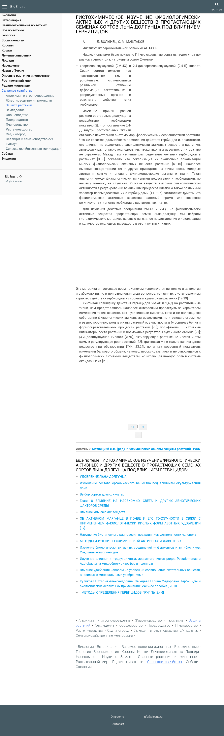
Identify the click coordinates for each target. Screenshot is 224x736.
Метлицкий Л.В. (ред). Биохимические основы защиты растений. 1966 (148, 449)
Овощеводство (17, 115)
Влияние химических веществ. (106, 512)
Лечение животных (16, 55)
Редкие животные (16, 85)
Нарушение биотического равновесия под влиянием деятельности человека (140, 535)
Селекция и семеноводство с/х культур (168, 630)
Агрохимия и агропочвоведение (30, 96)
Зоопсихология (13, 40)
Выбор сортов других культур (104, 494)
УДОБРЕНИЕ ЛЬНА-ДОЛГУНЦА (105, 477)
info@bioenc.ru (14, 181)
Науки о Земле (13, 70)
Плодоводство (17, 120)
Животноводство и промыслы (29, 100)
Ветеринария (11, 20)
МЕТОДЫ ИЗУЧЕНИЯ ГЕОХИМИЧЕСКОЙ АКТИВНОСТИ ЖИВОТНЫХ (133, 541)
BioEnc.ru (18, 6)
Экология (9, 158)
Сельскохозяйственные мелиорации (33, 149)
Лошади (8, 60)
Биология (9, 15)
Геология (8, 35)
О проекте (117, 716)
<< (213, 10)
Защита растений (19, 105)
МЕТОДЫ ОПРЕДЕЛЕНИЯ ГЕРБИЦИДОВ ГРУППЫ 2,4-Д (125, 592)
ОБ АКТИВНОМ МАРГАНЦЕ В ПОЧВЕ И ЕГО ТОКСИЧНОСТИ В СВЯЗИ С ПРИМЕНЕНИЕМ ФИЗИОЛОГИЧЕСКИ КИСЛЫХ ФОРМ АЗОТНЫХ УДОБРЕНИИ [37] (142, 523)
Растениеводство (19, 129)
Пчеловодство (17, 124)
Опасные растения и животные (26, 75)
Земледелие (15, 110)
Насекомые (11, 65)
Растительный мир (16, 80)
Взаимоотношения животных (24, 25)
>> (221, 10)
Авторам (118, 724)
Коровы (7, 45)
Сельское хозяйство (17, 91)
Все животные (13, 30)
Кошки (7, 50)
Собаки (7, 153)
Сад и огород (16, 134)
